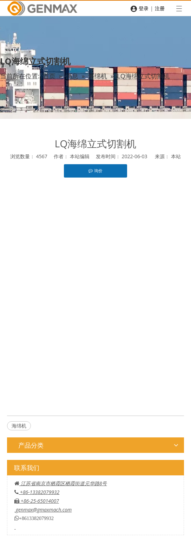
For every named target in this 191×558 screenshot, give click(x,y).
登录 (144, 8)
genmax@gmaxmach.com (44, 509)
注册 (160, 8)
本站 (176, 156)
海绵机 (19, 425)
